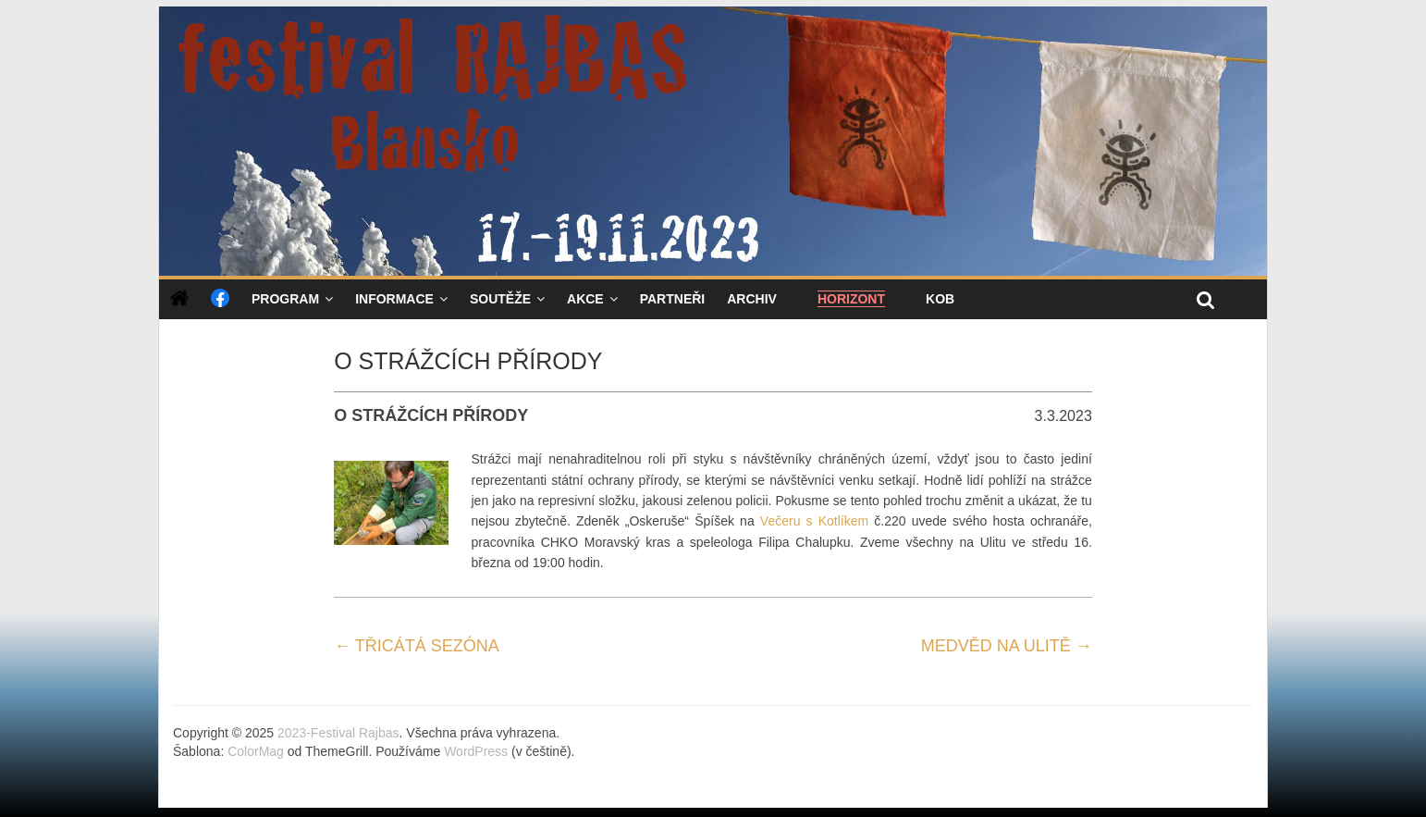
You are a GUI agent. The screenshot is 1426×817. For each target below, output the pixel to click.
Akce (585, 298)
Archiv (752, 298)
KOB (940, 298)
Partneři (673, 298)
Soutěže (500, 298)
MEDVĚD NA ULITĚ (1006, 646)
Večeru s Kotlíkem (814, 521)
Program (285, 298)
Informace (394, 298)
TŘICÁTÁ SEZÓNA (416, 646)
